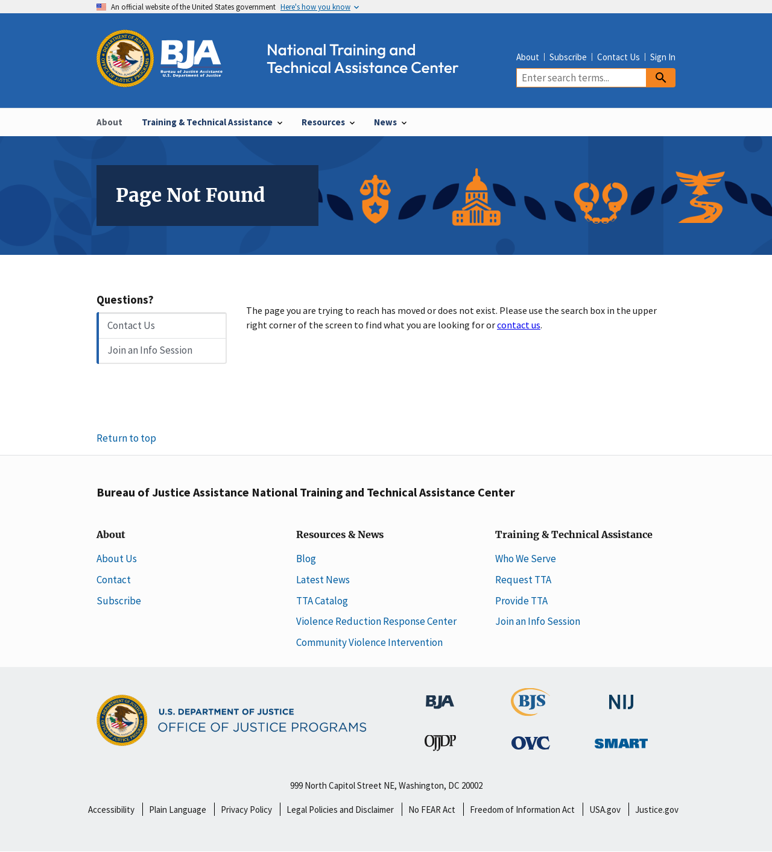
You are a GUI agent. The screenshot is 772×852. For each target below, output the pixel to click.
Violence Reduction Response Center (376, 621)
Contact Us (618, 57)
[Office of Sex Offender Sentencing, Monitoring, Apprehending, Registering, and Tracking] (621, 740)
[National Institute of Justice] (621, 696)
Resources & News (340, 535)
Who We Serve (525, 558)
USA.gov (605, 809)
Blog (306, 558)
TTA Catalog (322, 600)
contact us (518, 325)
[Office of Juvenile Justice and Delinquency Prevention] (440, 745)
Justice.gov (657, 809)
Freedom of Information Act (522, 809)
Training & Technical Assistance (574, 535)
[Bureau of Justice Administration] (440, 695)
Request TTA (523, 579)
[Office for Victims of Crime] (530, 742)
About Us (116, 558)
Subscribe (568, 57)
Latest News (323, 579)
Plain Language (177, 809)
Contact (113, 579)
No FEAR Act (431, 809)
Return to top (126, 438)
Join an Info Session (149, 350)
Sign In (663, 57)
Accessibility (111, 809)
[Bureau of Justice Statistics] (530, 709)
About (527, 57)
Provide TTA (521, 600)
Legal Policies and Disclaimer (340, 809)
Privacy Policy (246, 809)
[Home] (288, 80)
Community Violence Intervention (369, 642)
